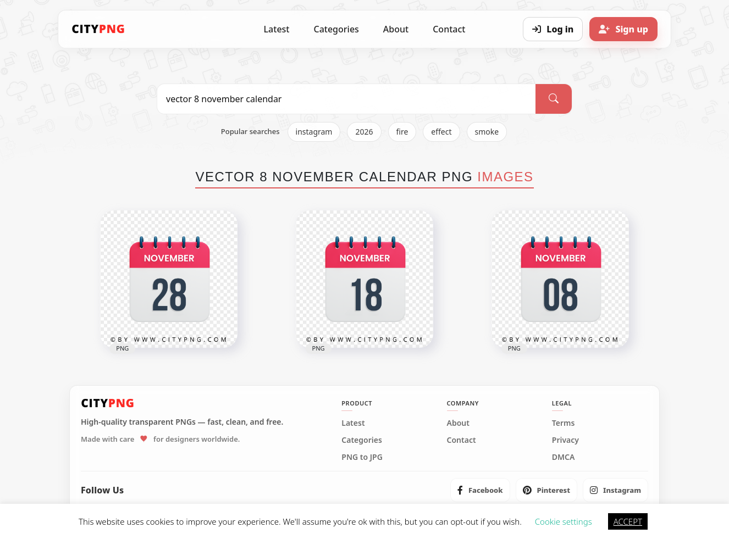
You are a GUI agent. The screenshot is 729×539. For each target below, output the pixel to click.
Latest (277, 29)
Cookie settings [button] (563, 521)
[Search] (553, 99)
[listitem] (480, 490)
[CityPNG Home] (98, 29)
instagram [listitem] (314, 131)
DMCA (563, 457)
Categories (335, 29)
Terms (563, 423)
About (395, 29)
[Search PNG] (346, 99)
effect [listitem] (441, 131)
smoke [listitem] (487, 131)
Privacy (565, 440)
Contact (449, 29)
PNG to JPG (362, 457)
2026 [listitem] (364, 131)
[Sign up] (623, 29)
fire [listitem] (402, 131)
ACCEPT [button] (628, 521)
